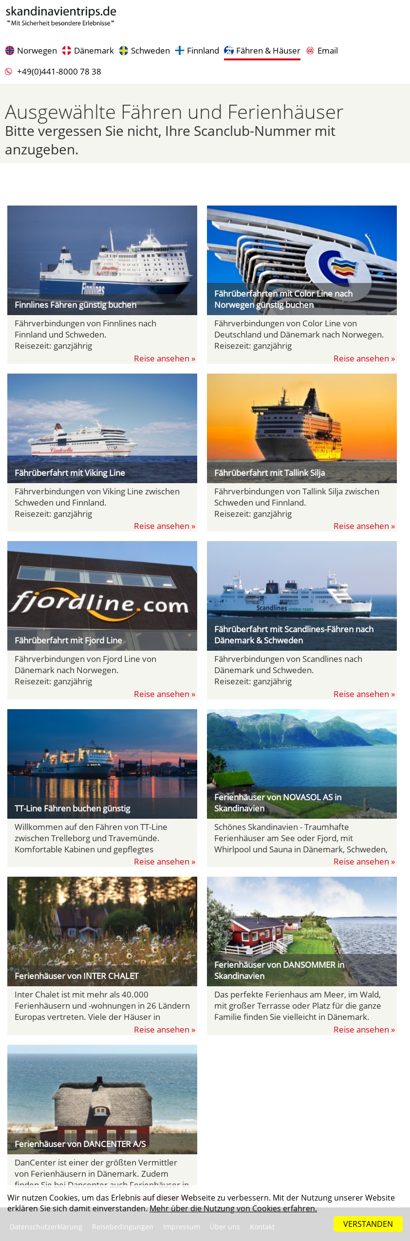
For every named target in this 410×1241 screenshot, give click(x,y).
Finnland (203, 50)
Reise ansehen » (165, 358)
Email (327, 50)
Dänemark (94, 50)
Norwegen (37, 50)
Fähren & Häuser (268, 50)
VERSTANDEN (368, 1224)
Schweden (150, 50)
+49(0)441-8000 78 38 (59, 71)
